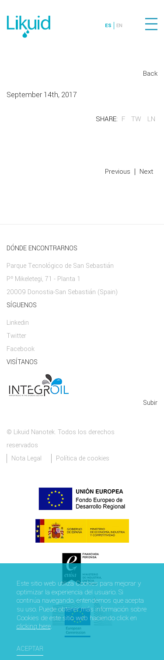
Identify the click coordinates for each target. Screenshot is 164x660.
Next (146, 171)
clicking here (34, 626)
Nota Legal (26, 458)
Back (150, 73)
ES (108, 25)
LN (151, 119)
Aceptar (30, 648)
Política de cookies (82, 458)
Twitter (16, 336)
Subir (150, 402)
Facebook (21, 349)
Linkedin (18, 322)
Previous (117, 171)
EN (119, 25)
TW (136, 119)
